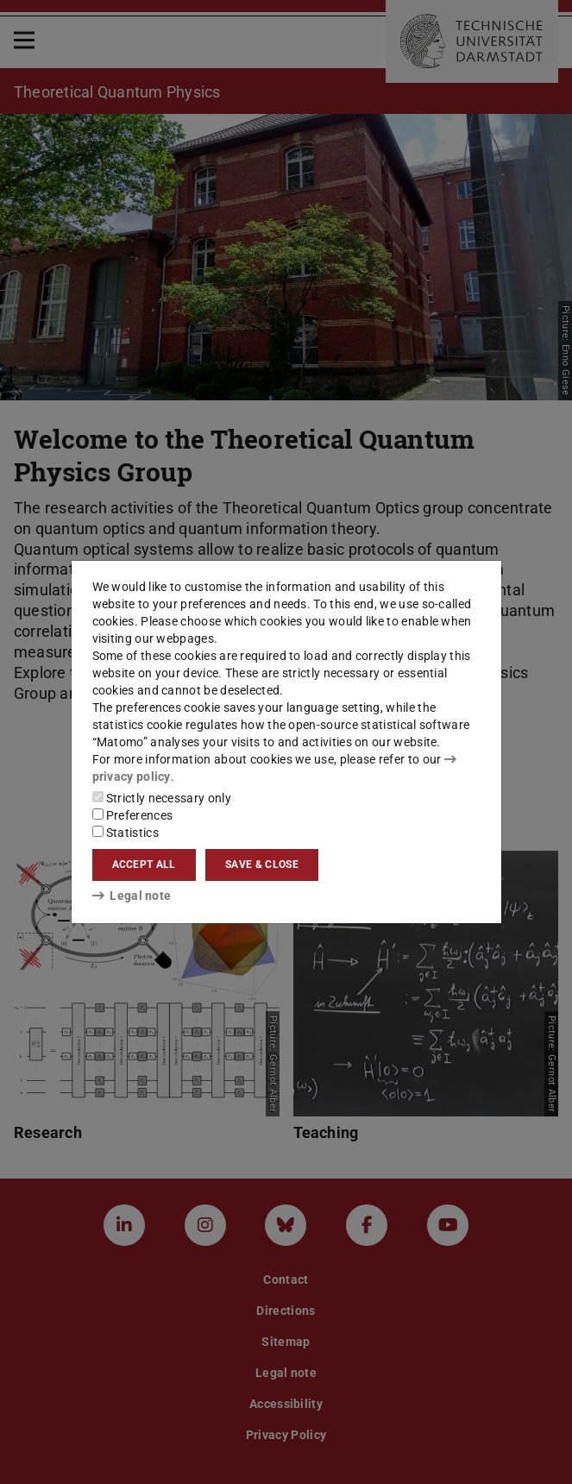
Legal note (132, 895)
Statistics (125, 832)
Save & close (262, 864)
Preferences (132, 815)
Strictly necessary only (161, 798)
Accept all (144, 864)
